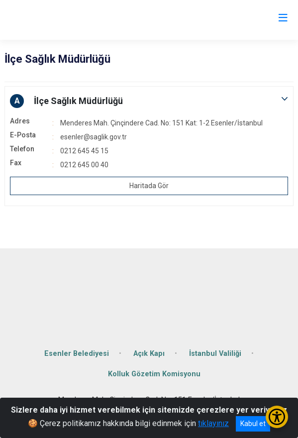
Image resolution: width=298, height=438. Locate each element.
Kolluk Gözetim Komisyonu (154, 374)
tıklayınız (213, 423)
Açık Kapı (149, 353)
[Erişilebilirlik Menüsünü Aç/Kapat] (277, 417)
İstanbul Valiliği (215, 353)
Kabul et (253, 424)
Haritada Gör (149, 186)
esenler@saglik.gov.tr (93, 137)
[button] (149, 101)
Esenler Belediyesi (76, 353)
